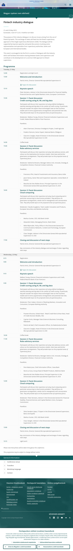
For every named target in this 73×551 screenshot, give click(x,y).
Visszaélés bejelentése (54, 497)
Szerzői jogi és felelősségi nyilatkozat (34, 487)
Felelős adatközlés (32, 503)
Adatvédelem (31, 498)
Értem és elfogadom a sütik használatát (19, 547)
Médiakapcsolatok (11, 502)
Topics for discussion (29, 85)
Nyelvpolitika (31, 496)
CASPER (49, 492)
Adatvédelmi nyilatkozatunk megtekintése (24, 542)
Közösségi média (11, 504)
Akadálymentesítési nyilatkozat (36, 501)
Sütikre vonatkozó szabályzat (35, 493)
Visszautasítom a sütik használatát (53, 547)
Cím (7, 497)
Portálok (49, 487)
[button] (70, 2)
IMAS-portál (50, 494)
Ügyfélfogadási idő (12, 499)
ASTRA (49, 489)
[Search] (35, 4)
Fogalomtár (9, 489)
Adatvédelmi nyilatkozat (34, 491)
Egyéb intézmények (12, 492)
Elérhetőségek (10, 494)
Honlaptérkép (6, 508)
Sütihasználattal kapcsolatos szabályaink (51, 542)
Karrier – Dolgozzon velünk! (14, 487)
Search (65, 4)
